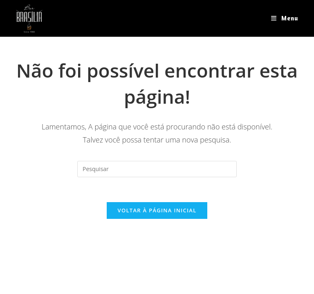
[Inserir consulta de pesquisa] (157, 169)
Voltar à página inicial (156, 210)
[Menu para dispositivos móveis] (284, 18)
